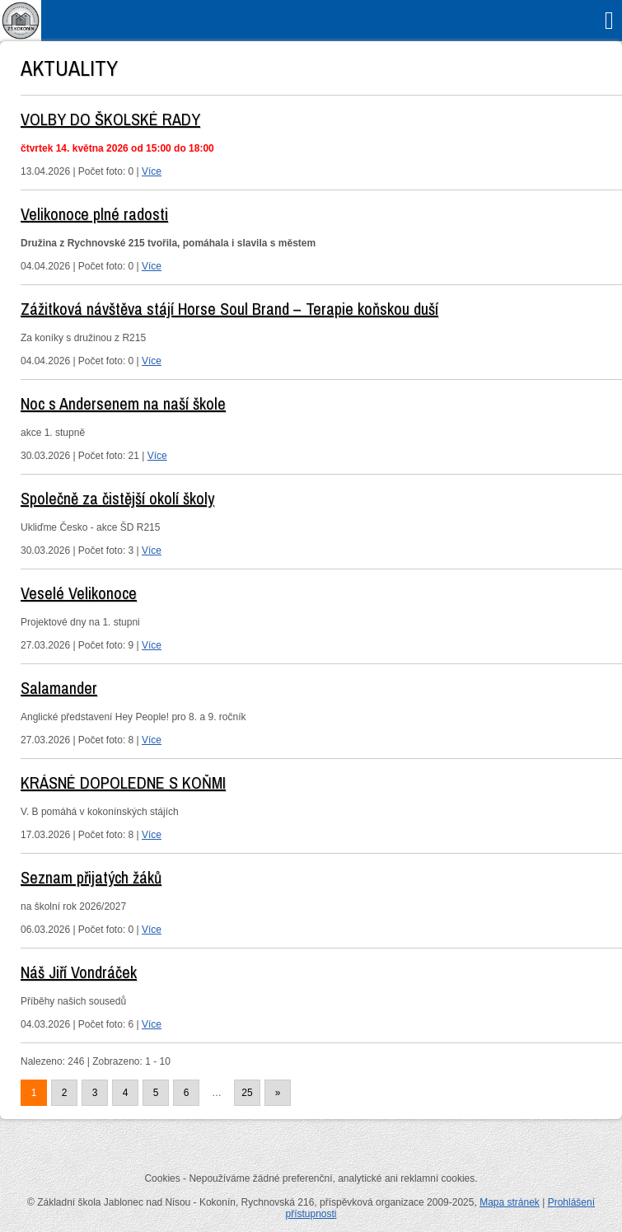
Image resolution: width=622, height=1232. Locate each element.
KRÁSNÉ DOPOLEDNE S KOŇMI (123, 782)
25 (246, 1092)
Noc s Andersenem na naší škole (123, 403)
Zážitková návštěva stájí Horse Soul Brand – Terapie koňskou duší (229, 308)
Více (151, 171)
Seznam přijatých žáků (91, 877)
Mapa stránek (509, 1202)
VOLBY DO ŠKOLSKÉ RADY (110, 119)
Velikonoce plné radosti (94, 214)
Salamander (59, 688)
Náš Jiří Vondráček (79, 972)
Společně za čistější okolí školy (117, 498)
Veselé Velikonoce (79, 593)
